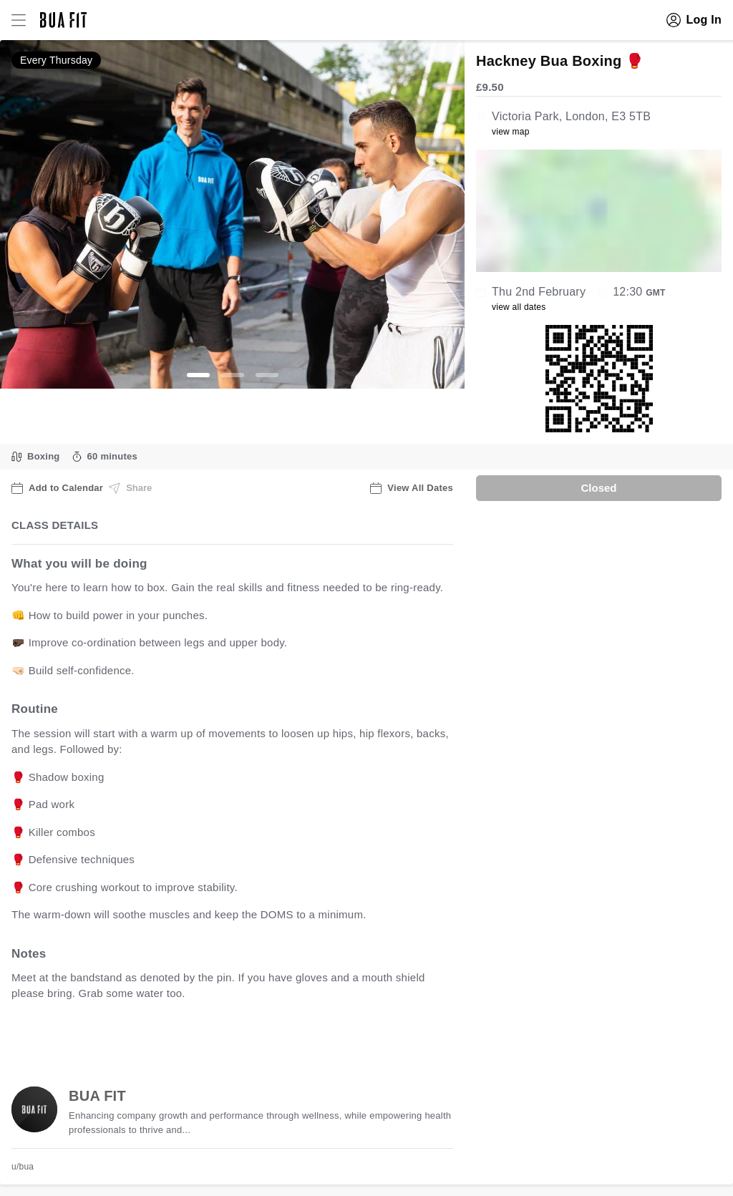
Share (130, 488)
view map (511, 132)
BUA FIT (97, 1096)
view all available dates (301, 1038)
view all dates (519, 307)
